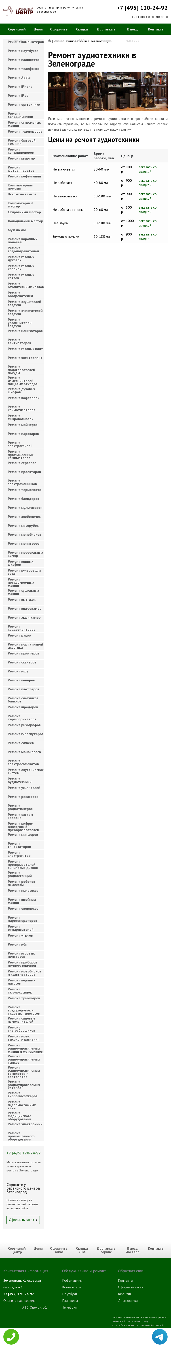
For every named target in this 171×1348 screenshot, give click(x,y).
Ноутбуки (69, 1294)
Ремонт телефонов (24, 68)
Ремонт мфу (18, 671)
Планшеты (70, 1300)
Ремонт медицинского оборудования (20, 1114)
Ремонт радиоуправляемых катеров (24, 1083)
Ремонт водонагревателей (23, 249)
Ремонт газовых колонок (21, 267)
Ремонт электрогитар (19, 854)
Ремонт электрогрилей (20, 444)
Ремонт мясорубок (23, 525)
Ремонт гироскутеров (26, 734)
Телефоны (70, 1307)
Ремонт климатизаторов (21, 408)
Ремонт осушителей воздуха (24, 303)
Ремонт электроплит (25, 357)
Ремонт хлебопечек (24, 516)
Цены (38, 29)
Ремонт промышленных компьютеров (21, 453)
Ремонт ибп (17, 944)
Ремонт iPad (18, 95)
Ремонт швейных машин (22, 901)
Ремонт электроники (25, 1124)
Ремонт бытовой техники (22, 142)
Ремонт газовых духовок (21, 258)
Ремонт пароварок (23, 433)
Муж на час (17, 230)
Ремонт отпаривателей (21, 928)
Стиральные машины (77, 1334)
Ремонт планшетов (24, 59)
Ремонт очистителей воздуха (25, 312)
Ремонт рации (19, 635)
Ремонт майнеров (23, 424)
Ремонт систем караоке (20, 816)
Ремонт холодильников (20, 115)
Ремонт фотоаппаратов (21, 169)
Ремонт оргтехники (24, 104)
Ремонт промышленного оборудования (21, 1135)
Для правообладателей (153, 1346)
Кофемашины (72, 1280)
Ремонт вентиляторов (19, 341)
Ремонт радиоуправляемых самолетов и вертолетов (24, 1069)
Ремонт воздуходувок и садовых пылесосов (24, 1009)
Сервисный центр (17, 35)
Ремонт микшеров (23, 834)
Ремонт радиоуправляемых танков (24, 1058)
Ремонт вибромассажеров (23, 1094)
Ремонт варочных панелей (22, 240)
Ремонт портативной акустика (25, 646)
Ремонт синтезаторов (19, 845)
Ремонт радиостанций (20, 874)
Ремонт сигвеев (21, 743)
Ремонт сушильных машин (23, 592)
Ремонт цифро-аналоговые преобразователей (23, 825)
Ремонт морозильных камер (25, 554)
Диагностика (128, 1300)
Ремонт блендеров (23, 498)
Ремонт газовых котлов (21, 276)
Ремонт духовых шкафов (21, 390)
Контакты (156, 29)
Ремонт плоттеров (23, 689)
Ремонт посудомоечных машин (21, 581)
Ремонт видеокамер (25, 608)
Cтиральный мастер (24, 212)
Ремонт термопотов (25, 489)
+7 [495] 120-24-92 (142, 7)
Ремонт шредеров (23, 707)
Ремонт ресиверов (23, 796)
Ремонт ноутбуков (23, 50)
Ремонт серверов (22, 462)
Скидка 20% (82, 35)
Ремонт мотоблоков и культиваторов (24, 972)
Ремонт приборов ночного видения (22, 964)
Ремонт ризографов (24, 725)
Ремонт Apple (19, 77)
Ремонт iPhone (20, 86)
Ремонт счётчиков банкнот (23, 699)
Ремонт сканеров (22, 662)
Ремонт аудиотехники (20, 780)
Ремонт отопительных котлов (26, 285)
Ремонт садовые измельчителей (21, 1020)
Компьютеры (72, 1287)
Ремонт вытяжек (22, 599)
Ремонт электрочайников (22, 482)
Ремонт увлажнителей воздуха (20, 321)
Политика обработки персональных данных (140, 1317)
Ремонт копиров (21, 680)
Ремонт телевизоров (25, 131)
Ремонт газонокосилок (20, 990)
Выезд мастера (132, 35)
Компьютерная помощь (20, 186)
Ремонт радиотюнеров (20, 807)
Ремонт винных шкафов (20, 563)
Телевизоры (71, 1341)
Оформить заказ (59, 35)
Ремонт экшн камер (24, 617)
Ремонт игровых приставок (21, 955)
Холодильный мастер (25, 221)
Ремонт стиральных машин (24, 124)
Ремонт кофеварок (23, 397)
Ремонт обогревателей (20, 294)
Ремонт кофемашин (24, 176)
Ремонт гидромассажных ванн (22, 1104)
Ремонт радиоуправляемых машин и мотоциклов (25, 1047)
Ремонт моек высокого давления (23, 1037)
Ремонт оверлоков (23, 908)
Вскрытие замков (22, 194)
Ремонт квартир (21, 158)
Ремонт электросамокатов (23, 762)
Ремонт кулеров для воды (24, 572)
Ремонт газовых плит (25, 348)
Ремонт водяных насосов (21, 981)
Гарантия (124, 1294)
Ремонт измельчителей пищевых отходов (23, 379)
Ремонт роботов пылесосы (21, 883)
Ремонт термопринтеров (22, 717)
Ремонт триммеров (24, 998)
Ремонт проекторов (24, 471)
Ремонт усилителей (24, 787)
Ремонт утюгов (20, 935)
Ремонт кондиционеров (21, 151)
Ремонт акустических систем (26, 771)
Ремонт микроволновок (20, 417)
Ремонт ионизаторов (25, 330)
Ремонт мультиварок (25, 507)
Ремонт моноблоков (24, 534)
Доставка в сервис (106, 35)
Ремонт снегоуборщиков (21, 1029)
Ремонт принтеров (23, 653)
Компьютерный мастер (20, 204)
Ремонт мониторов (24, 543)
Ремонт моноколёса (24, 752)
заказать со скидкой (148, 169)
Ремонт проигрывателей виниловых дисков (23, 863)
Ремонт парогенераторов (22, 919)
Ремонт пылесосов (23, 890)
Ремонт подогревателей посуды (21, 368)
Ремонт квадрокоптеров (21, 628)
